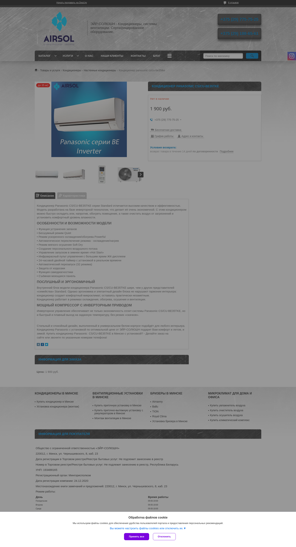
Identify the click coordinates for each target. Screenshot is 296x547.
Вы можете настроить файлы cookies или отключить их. (146, 528)
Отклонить (164, 536)
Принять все (136, 536)
